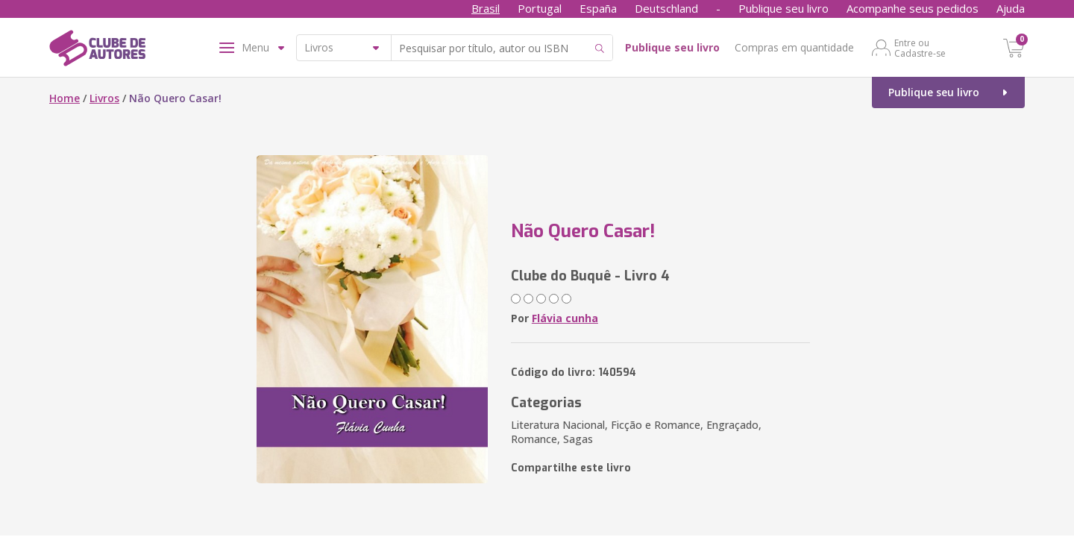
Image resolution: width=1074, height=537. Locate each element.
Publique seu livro (783, 8)
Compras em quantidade (794, 47)
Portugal (540, 8)
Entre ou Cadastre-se (920, 48)
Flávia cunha (565, 318)
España (598, 8)
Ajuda (1010, 8)
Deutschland (666, 8)
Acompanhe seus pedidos (913, 8)
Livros (104, 98)
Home (64, 98)
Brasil (485, 8)
